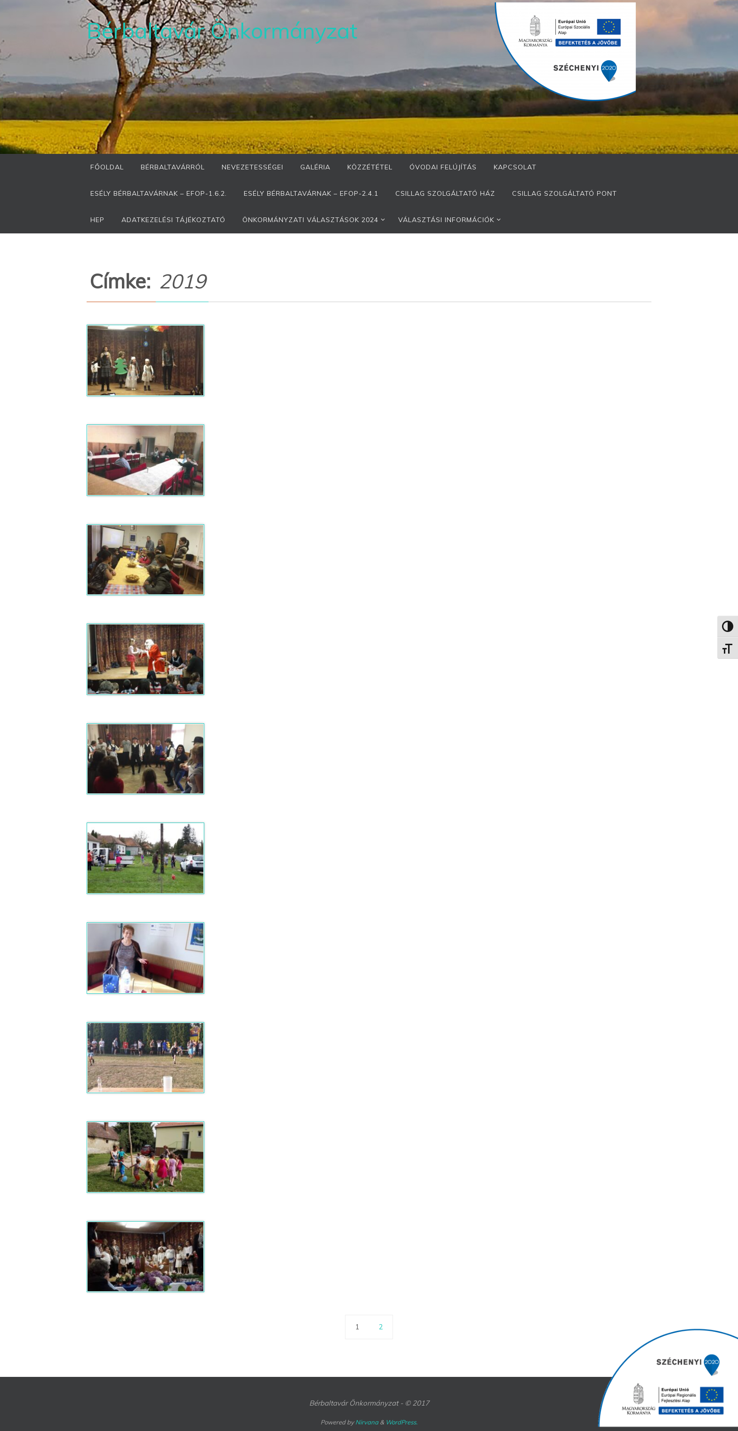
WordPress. (401, 1422)
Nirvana (366, 1422)
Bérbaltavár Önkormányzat (222, 30)
